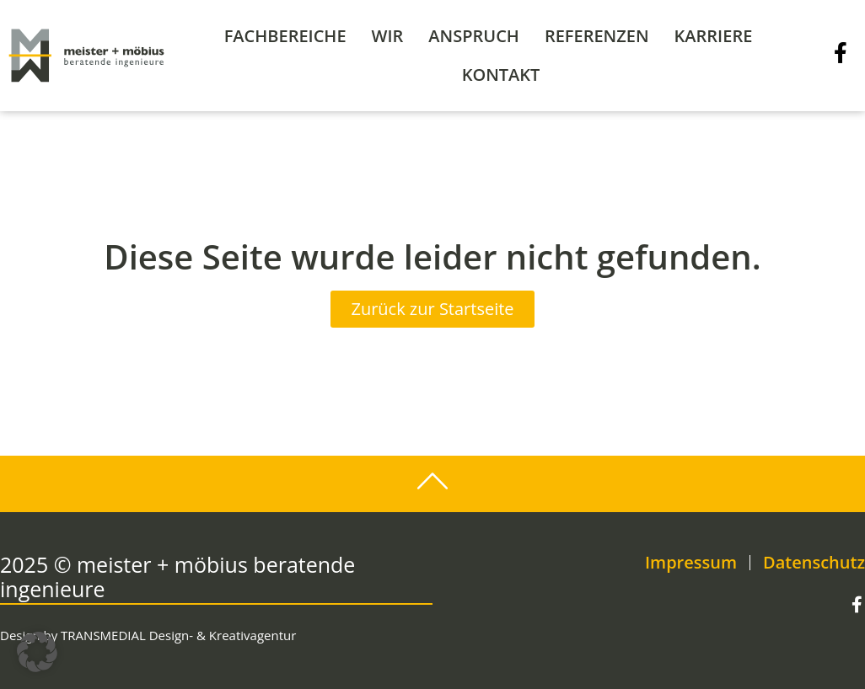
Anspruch (473, 35)
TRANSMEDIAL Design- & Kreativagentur (178, 635)
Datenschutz (814, 562)
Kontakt (501, 74)
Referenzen (597, 35)
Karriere (713, 35)
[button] (37, 652)
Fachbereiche (285, 35)
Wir (388, 35)
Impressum (691, 562)
